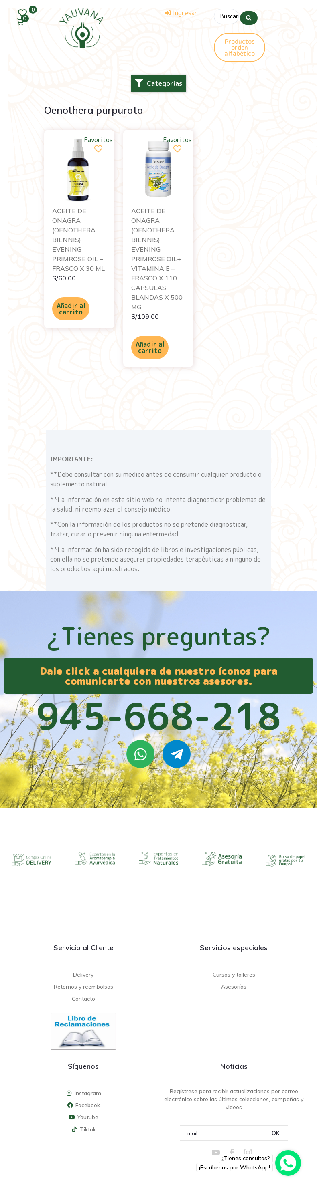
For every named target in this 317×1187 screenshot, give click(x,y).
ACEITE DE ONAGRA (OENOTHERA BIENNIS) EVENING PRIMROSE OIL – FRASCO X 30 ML (78, 238)
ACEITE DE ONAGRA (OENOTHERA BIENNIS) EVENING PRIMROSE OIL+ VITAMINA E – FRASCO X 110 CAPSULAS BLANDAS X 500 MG (157, 257)
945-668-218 (158, 714)
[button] (158, 82)
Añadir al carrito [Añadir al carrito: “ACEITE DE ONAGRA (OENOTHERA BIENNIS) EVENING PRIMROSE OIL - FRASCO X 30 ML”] (71, 307)
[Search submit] (249, 15)
